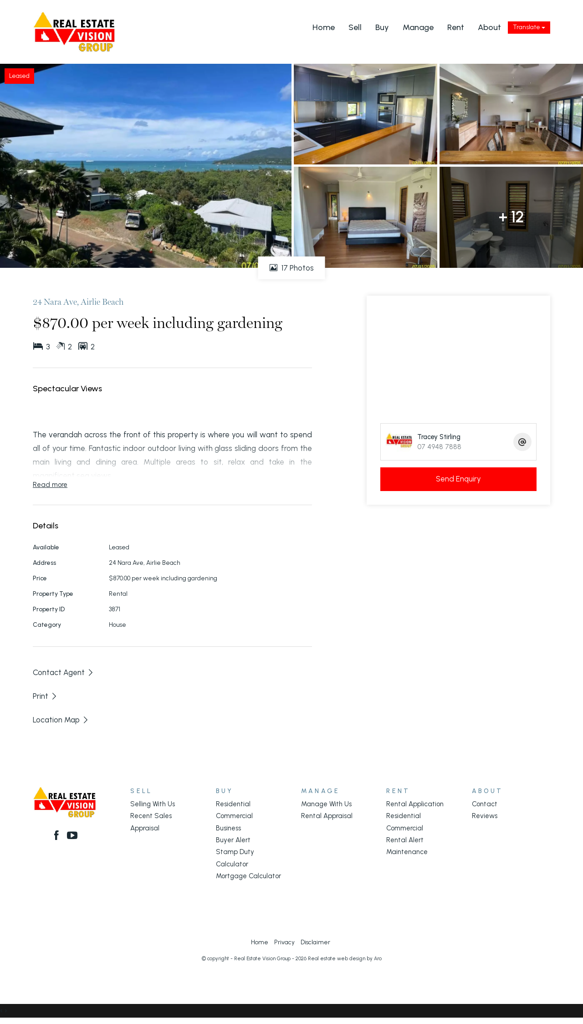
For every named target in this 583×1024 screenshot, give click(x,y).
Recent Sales (151, 816)
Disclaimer (315, 942)
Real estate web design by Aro (345, 959)
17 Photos (292, 267)
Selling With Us (152, 804)
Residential (233, 804)
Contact (484, 804)
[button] (45, 696)
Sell (355, 27)
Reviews (484, 816)
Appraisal (144, 828)
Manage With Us (326, 804)
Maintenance (407, 852)
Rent (455, 27)
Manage (418, 27)
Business (228, 828)
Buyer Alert (233, 840)
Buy (382, 27)
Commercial (234, 816)
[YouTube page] (73, 836)
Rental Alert (405, 840)
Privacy (284, 942)
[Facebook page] (58, 836)
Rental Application (415, 804)
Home (323, 27)
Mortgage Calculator (248, 876)
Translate (529, 27)
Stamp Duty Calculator (235, 858)
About (489, 27)
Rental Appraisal (327, 816)
